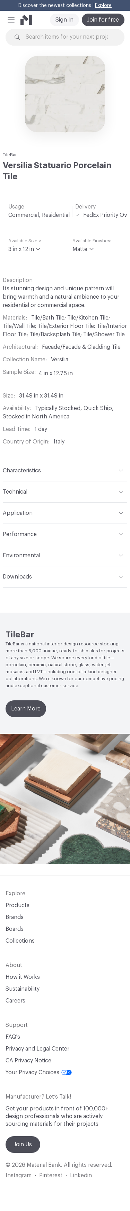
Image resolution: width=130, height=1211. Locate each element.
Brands (15, 917)
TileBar (10, 154)
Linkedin (81, 1175)
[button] (11, 19)
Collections (20, 941)
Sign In (64, 20)
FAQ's (13, 1037)
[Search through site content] (69, 37)
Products (17, 905)
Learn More (26, 708)
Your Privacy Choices (39, 1072)
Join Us (23, 1144)
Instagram (19, 1175)
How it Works (23, 977)
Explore (103, 5)
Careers (15, 1001)
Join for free (103, 20)
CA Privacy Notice (28, 1060)
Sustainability (23, 989)
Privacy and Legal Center (37, 1049)
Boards (15, 929)
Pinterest (50, 1175)
